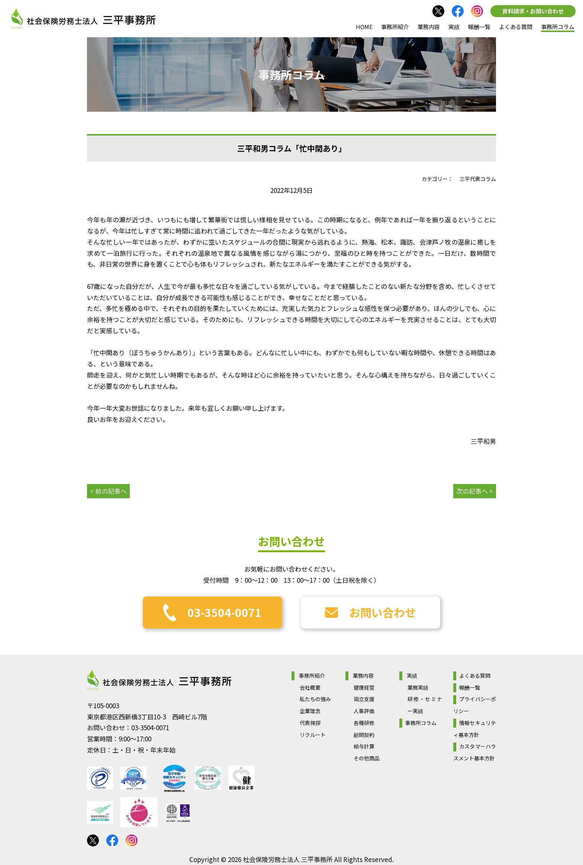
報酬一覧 (479, 27)
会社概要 (310, 687)
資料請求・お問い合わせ (533, 11)
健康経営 (364, 687)
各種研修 (364, 722)
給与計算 (364, 746)
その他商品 (367, 758)
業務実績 (418, 687)
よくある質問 (515, 27)
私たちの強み (315, 699)
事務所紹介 (395, 27)
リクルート (313, 734)
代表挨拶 (310, 722)
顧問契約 (364, 734)
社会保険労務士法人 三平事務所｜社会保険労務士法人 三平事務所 (83, 18)
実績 (454, 27)
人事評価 (364, 711)
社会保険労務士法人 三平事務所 (159, 680)
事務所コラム (557, 27)
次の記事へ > (474, 491)
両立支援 (364, 699)
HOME (364, 27)
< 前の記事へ (108, 491)
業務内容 (429, 27)
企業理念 (310, 711)
